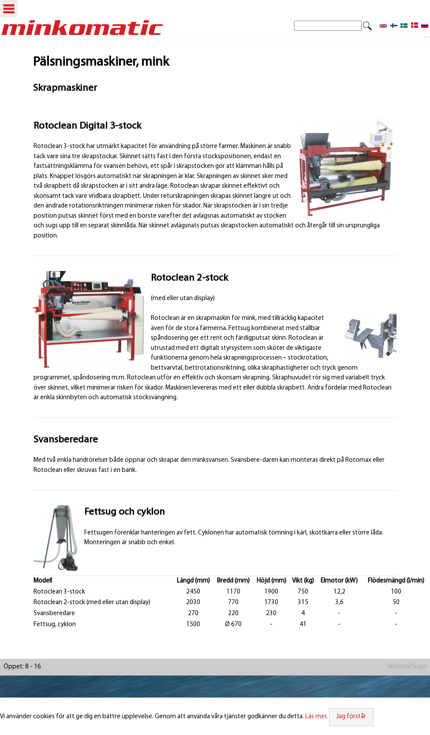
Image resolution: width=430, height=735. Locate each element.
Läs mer (315, 716)
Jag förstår (351, 716)
